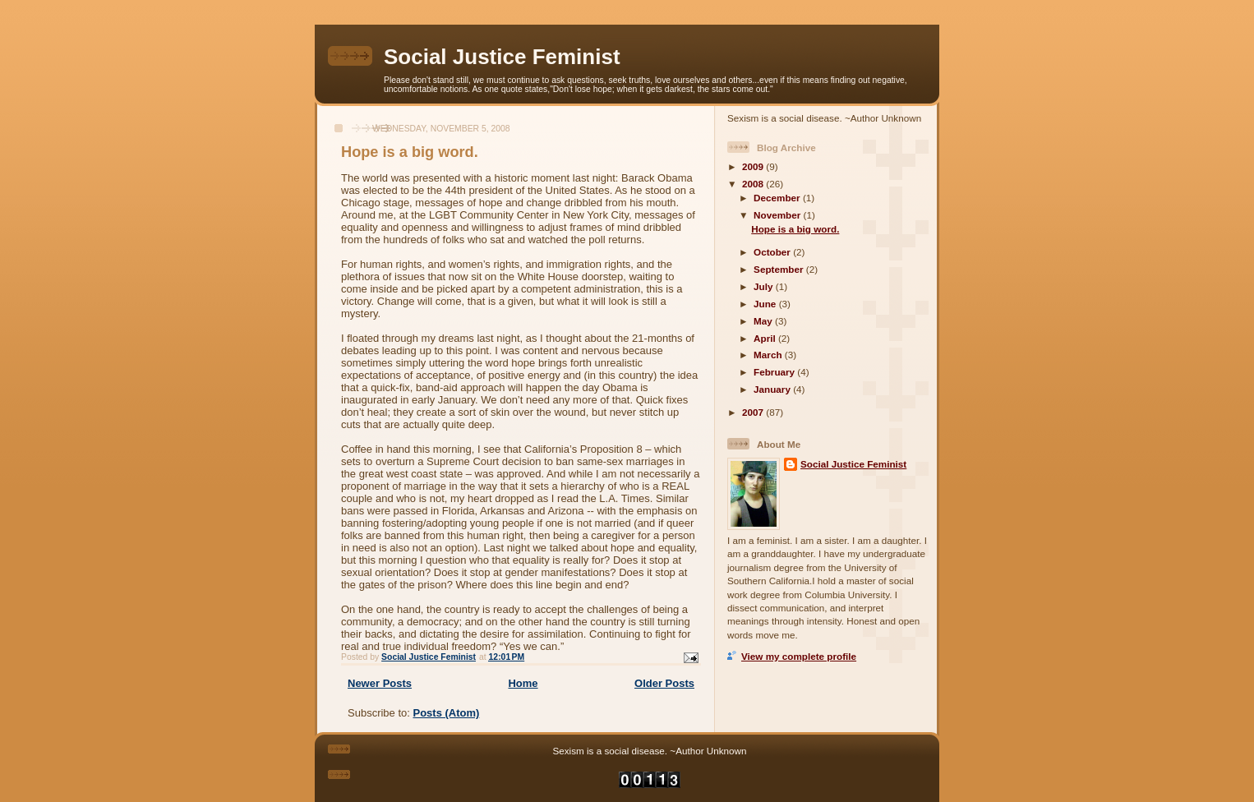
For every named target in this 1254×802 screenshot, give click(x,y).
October (773, 252)
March (769, 354)
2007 (754, 412)
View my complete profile (798, 656)
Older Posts (664, 683)
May (764, 321)
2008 (754, 183)
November (778, 215)
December (778, 197)
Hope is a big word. (409, 152)
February (775, 371)
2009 (754, 166)
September (780, 269)
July (765, 286)
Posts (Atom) (446, 713)
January (773, 389)
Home (522, 683)
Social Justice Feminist (502, 56)
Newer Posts (380, 683)
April (766, 338)
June (766, 303)
